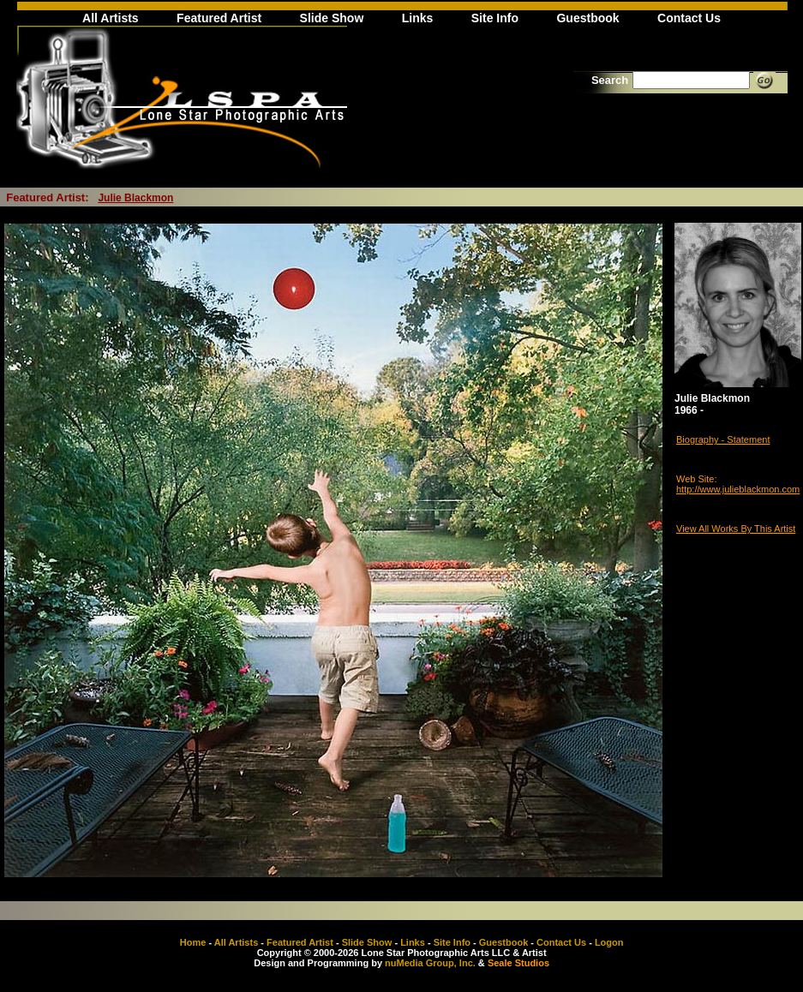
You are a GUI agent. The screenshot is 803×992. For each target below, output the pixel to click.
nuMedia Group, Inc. (430, 963)
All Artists (110, 18)
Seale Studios (518, 963)
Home (193, 942)
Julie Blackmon (135, 198)
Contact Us (689, 18)
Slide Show (332, 18)
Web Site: (696, 479)
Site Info (494, 18)
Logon (609, 942)
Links (418, 18)
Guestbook (587, 18)
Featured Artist (219, 18)
